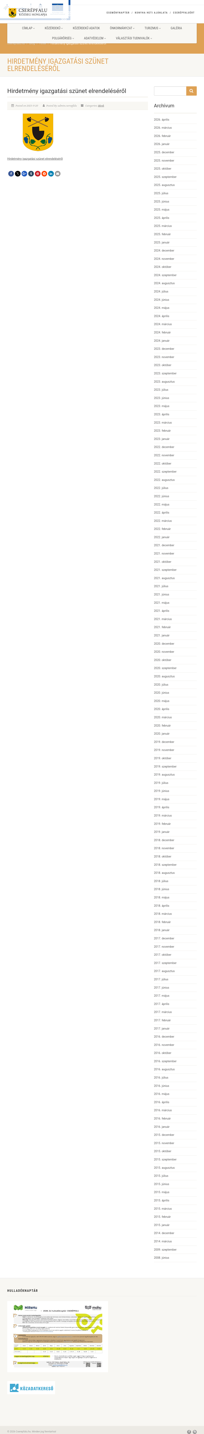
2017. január (162, 1028)
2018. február (162, 922)
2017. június (161, 987)
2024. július (161, 291)
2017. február (162, 1020)
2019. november (164, 750)
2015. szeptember (165, 1159)
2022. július (161, 488)
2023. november (164, 357)
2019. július (161, 782)
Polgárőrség (63, 38)
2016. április (161, 1102)
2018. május (162, 897)
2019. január (162, 831)
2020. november (164, 651)
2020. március (163, 717)
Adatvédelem (95, 38)
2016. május (162, 1094)
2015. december (164, 1134)
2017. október (162, 954)
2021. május (162, 602)
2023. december (164, 348)
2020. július (161, 684)
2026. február (162, 136)
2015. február (162, 1216)
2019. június (161, 791)
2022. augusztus (164, 479)
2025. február (162, 234)
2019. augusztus (164, 774)
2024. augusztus (164, 283)
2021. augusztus (164, 578)
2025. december (164, 152)
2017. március (163, 1012)
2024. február (162, 332)
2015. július (161, 1175)
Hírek (101, 105)
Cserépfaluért (184, 12)
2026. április (161, 119)
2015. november (164, 1143)
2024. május (162, 307)
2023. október (162, 365)
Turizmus (152, 28)
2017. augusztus (164, 971)
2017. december (164, 938)
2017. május (162, 995)
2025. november (164, 160)
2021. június (161, 594)
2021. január (162, 635)
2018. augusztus (164, 872)
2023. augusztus (164, 381)
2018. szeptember (165, 864)
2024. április (161, 316)
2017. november (164, 946)
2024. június (161, 299)
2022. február (162, 529)
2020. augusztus (164, 676)
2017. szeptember (165, 963)
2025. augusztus (164, 185)
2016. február (162, 1118)
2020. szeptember (165, 668)
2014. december (164, 1233)
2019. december (164, 742)
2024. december (164, 250)
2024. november (164, 258)
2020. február (162, 725)
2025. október (162, 168)
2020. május (162, 701)
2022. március (163, 520)
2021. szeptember (165, 569)
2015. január (162, 1225)
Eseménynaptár (118, 12)
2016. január (162, 1126)
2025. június (161, 201)
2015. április (161, 1200)
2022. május (162, 504)
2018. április (161, 905)
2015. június (161, 1184)
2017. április (161, 1004)
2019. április (161, 807)
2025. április (161, 217)
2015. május (162, 1192)
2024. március (163, 324)
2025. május (162, 209)
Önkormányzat (122, 28)
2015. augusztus (164, 1167)
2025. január (162, 242)
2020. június (161, 692)
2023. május (162, 406)
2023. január (162, 439)
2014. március (163, 1241)
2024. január (162, 340)
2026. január (162, 144)
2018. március (163, 913)
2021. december (164, 545)
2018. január (162, 930)
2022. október (162, 463)
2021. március (163, 619)
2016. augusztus (164, 1069)
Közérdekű (54, 28)
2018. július (161, 881)
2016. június (161, 1085)
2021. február (162, 627)
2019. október (162, 758)
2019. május (162, 799)
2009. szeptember (165, 1249)
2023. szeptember (165, 373)
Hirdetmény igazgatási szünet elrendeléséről (35, 158)
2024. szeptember (165, 275)
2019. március (163, 815)
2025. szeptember (165, 177)
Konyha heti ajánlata (151, 12)
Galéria (176, 28)
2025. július (161, 193)
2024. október (162, 266)
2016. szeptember (165, 1061)
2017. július (161, 979)
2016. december (164, 1036)
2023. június (161, 398)
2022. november (164, 455)
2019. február (162, 823)
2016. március (163, 1110)
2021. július (161, 586)
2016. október (162, 1053)
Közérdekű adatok (86, 28)
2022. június (161, 496)
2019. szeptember (165, 766)
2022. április (161, 512)
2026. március (163, 127)
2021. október (162, 561)
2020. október (162, 660)
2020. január (162, 733)
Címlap (28, 28)
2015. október (162, 1151)
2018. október (162, 856)
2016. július (161, 1077)
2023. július (161, 389)
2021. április (161, 610)
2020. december (164, 643)
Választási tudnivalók (134, 38)
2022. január (162, 537)
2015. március (163, 1208)
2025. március (163, 226)
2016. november (164, 1045)
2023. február (162, 430)
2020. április (161, 709)
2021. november (164, 553)
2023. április (161, 414)
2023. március (163, 422)
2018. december (164, 840)
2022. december (164, 447)
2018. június (161, 889)
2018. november (164, 848)
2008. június (161, 1257)
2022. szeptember (165, 471)
